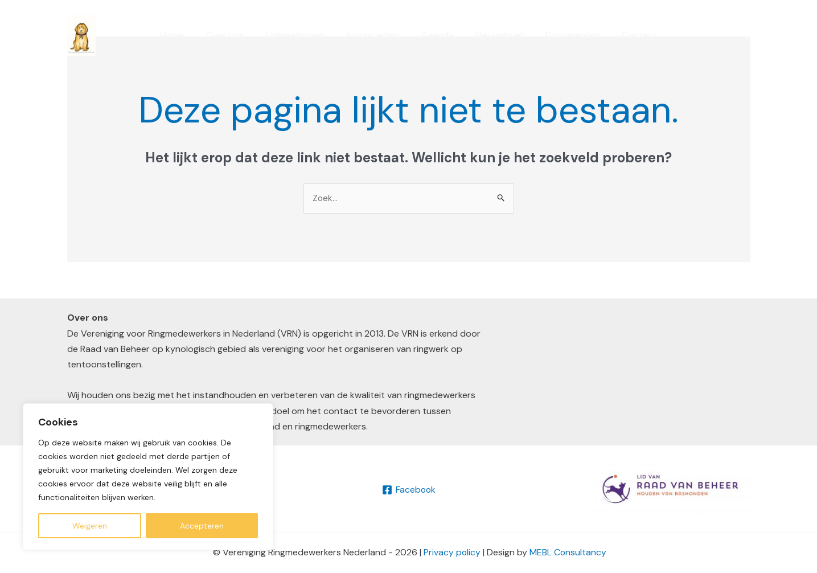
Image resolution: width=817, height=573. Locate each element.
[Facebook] (408, 490)
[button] (745, 35)
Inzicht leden (375, 35)
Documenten (563, 35)
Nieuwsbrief (494, 35)
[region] (148, 476)
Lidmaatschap (301, 35)
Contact (626, 35)
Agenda (436, 35)
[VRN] (81, 34)
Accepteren (202, 526)
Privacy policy (452, 552)
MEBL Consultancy (568, 552)
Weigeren (89, 526)
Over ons (234, 35)
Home (186, 35)
